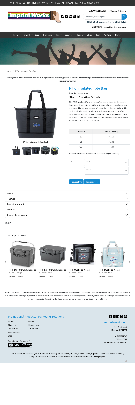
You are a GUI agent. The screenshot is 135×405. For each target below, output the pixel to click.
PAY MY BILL (80, 3)
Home (10, 321)
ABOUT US (20, 3)
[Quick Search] (102, 17)
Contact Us (13, 328)
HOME (11, 3)
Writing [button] (107, 35)
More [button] (117, 35)
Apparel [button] (16, 35)
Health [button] (80, 35)
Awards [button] (27, 35)
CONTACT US (48, 3)
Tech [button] (98, 35)
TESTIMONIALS (33, 3)
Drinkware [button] (47, 35)
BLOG (57, 3)
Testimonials (14, 332)
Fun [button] (57, 35)
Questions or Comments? (19, 341)
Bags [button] (37, 35)
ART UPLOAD (67, 3)
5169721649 (97, 27)
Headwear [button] (68, 35)
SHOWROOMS (93, 3)
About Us (12, 325)
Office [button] (89, 35)
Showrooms (33, 325)
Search (31, 321)
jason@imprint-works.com (115, 27)
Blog (10, 335)
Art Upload (33, 328)
